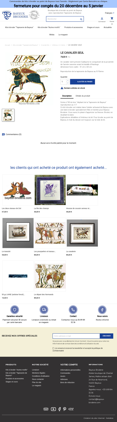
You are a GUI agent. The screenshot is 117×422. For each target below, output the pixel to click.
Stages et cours (93, 27)
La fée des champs (41, 208)
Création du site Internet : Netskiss (98, 418)
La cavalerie (71, 251)
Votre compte (69, 365)
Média (51, 35)
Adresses (64, 379)
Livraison (35, 370)
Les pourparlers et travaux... (45, 251)
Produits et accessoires (73, 27)
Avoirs (62, 376)
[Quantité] (63, 81)
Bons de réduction (67, 382)
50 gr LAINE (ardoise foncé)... (13, 294)
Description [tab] (67, 96)
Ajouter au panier (82, 81)
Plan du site (36, 382)
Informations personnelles (70, 370)
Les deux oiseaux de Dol (11, 208)
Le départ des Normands (43, 294)
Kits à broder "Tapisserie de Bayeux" (19, 27)
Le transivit (6, 251)
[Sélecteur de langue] (110, 13)
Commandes (65, 373)
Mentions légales (38, 373)
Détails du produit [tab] (83, 96)
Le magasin (63, 35)
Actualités (108, 27)
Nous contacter (38, 379)
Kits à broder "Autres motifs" (49, 27)
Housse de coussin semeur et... (78, 208)
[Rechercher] (65, 19)
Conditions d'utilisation (40, 376)
